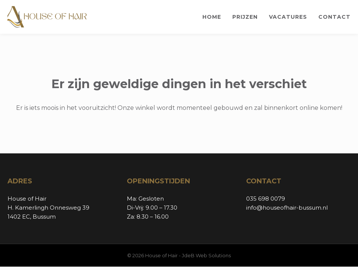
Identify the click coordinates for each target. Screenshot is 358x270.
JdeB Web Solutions (206, 255)
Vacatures (288, 17)
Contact (334, 17)
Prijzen (245, 17)
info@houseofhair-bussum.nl (287, 207)
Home (211, 17)
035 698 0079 (265, 198)
